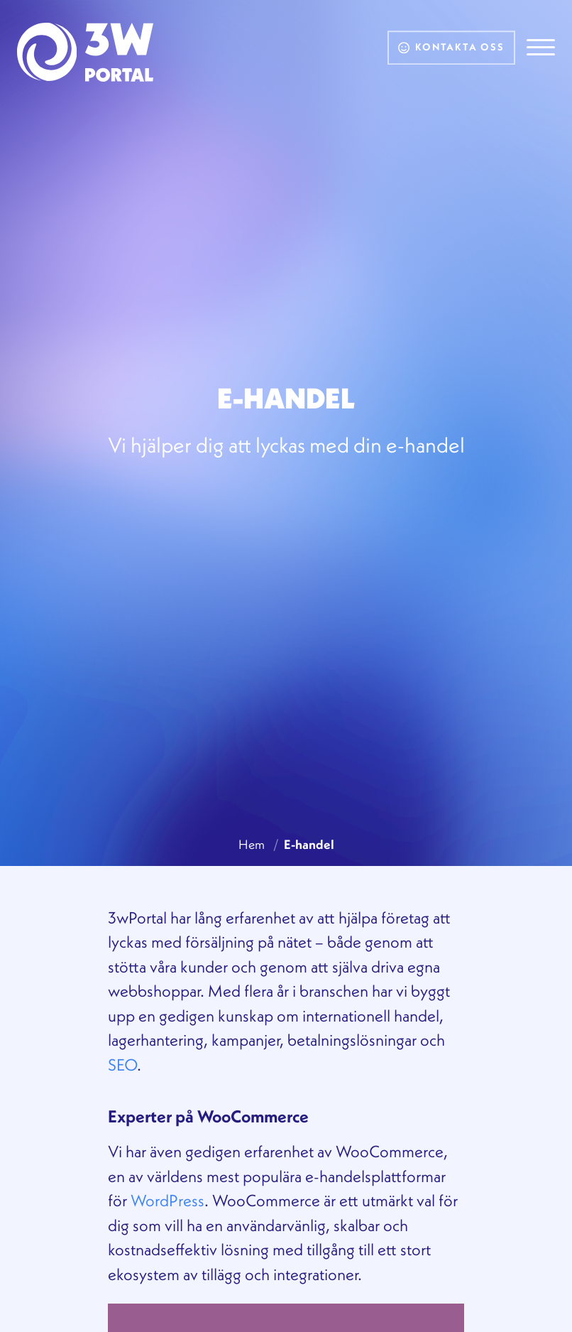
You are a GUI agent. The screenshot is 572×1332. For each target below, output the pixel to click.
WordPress (167, 1200)
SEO (122, 1064)
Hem (251, 844)
